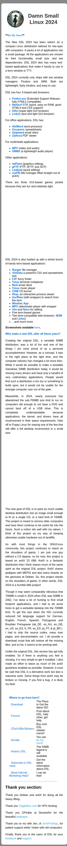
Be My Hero (14, 35)
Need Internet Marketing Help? (19, 774)
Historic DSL (18, 751)
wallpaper (22, 816)
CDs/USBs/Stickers (22, 728)
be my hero (40, 742)
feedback (10, 838)
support (26, 838)
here (37, 327)
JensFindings (50, 823)
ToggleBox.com (28, 805)
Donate (15, 740)
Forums (15, 715)
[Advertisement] (31, 223)
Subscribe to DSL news (20, 764)
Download (17, 704)
